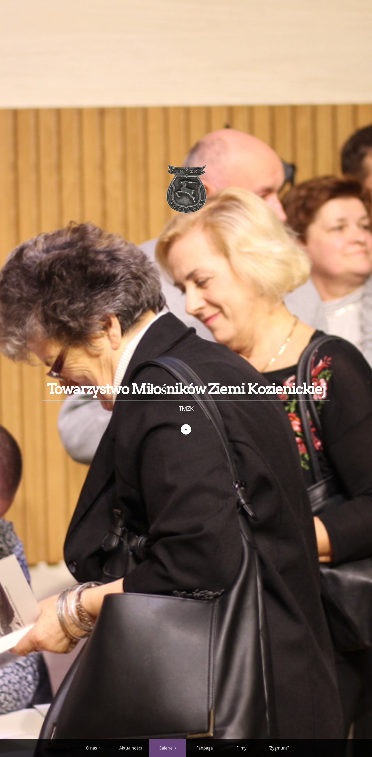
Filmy (241, 748)
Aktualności (130, 748)
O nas (91, 748)
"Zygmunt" (278, 748)
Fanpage (204, 748)
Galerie (166, 748)
